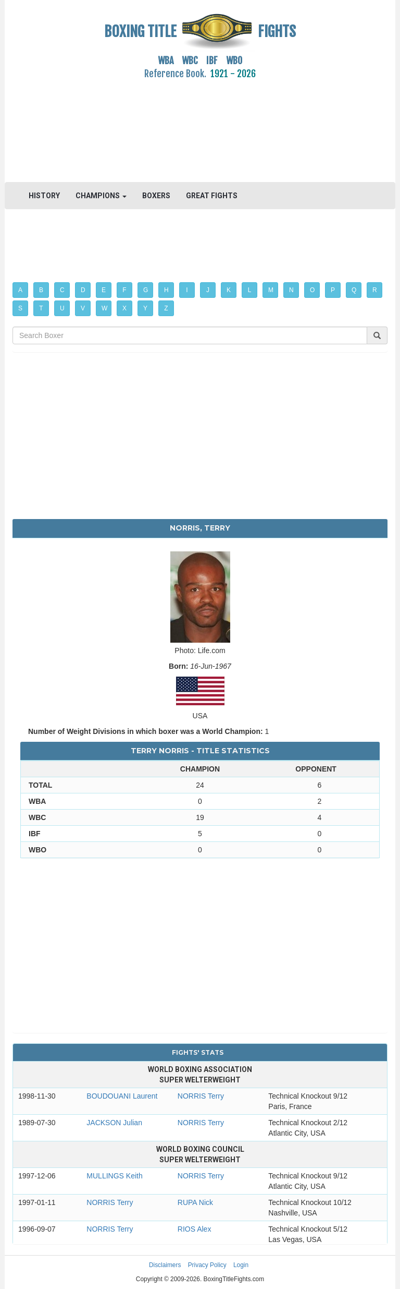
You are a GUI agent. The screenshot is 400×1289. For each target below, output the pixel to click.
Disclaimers (165, 1265)
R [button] (374, 290)
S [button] (20, 308)
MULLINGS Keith (114, 1176)
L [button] (250, 290)
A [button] (20, 290)
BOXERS (156, 195)
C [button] (62, 290)
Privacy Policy (207, 1265)
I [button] (187, 290)
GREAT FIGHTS (212, 195)
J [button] (207, 290)
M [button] (270, 290)
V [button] (83, 308)
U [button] (62, 308)
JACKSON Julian (114, 1122)
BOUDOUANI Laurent (121, 1096)
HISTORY (44, 195)
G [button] (145, 290)
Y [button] (145, 308)
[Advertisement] (200, 124)
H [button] (166, 290)
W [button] (104, 308)
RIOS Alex (194, 1229)
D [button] (83, 290)
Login (240, 1265)
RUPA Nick (195, 1202)
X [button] (124, 308)
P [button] (333, 290)
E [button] (104, 290)
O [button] (312, 290)
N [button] (291, 290)
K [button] (229, 290)
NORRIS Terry (201, 1096)
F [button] (124, 290)
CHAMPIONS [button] (101, 195)
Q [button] (354, 290)
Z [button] (166, 308)
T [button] (41, 308)
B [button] (41, 290)
